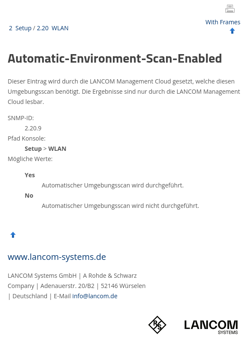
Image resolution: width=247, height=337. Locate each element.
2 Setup (20, 28)
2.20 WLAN (53, 28)
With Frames (223, 22)
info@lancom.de (95, 296)
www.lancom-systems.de (57, 256)
